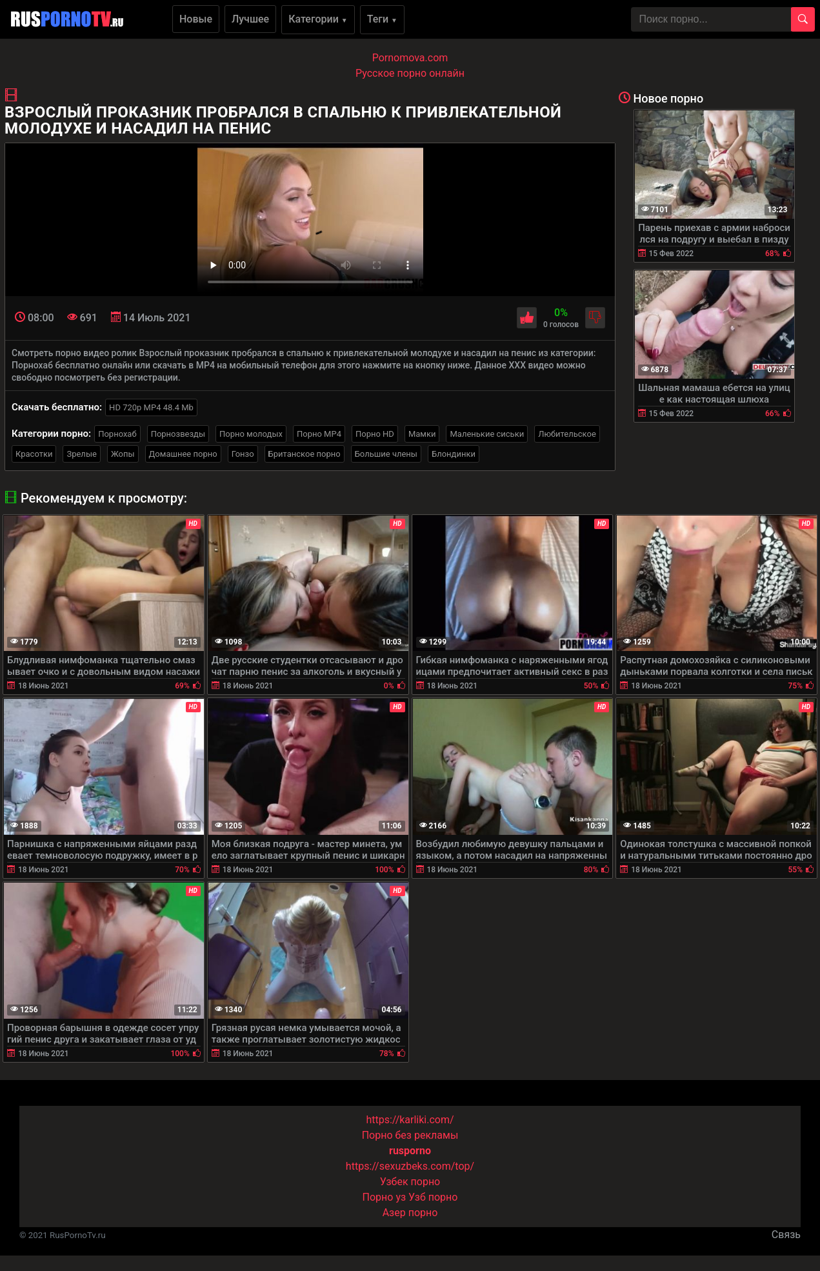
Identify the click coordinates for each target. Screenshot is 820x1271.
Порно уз (384, 1197)
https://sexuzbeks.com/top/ (410, 1166)
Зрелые (81, 454)
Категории (318, 19)
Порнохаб (117, 434)
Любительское (567, 434)
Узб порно (432, 1197)
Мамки (422, 434)
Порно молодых (251, 434)
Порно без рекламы (410, 1135)
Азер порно (410, 1212)
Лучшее (250, 19)
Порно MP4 (319, 434)
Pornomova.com (410, 58)
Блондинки (453, 454)
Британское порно (304, 454)
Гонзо (243, 454)
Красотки (33, 454)
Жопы (123, 454)
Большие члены (386, 454)
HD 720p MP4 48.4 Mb (151, 407)
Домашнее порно (183, 454)
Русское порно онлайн (410, 73)
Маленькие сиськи (487, 434)
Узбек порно (410, 1182)
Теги (382, 19)
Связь (786, 1234)
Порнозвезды (178, 434)
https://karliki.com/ (410, 1120)
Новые (195, 19)
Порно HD (374, 434)
